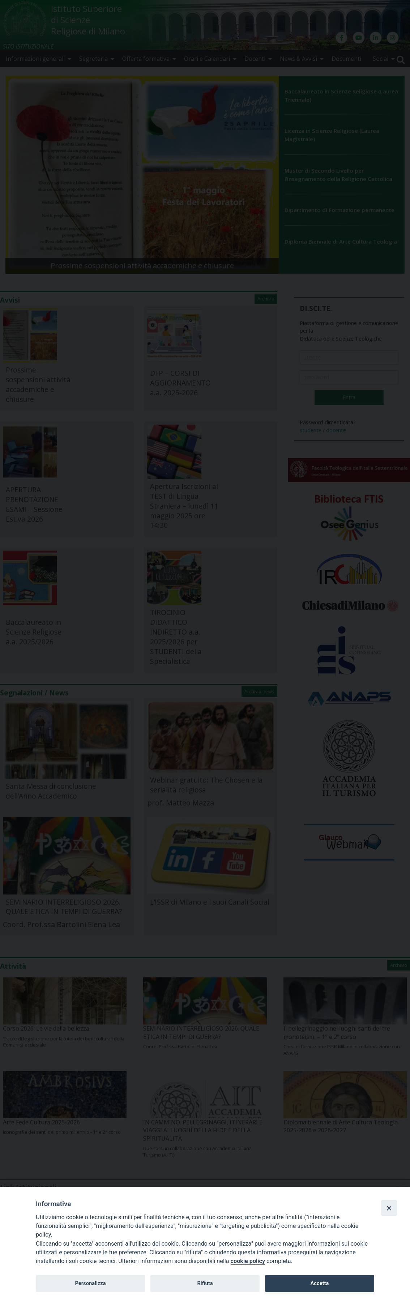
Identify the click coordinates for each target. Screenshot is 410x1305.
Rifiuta (205, 1283)
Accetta (319, 1283)
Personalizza (90, 1283)
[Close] (389, 1208)
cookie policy (248, 1261)
